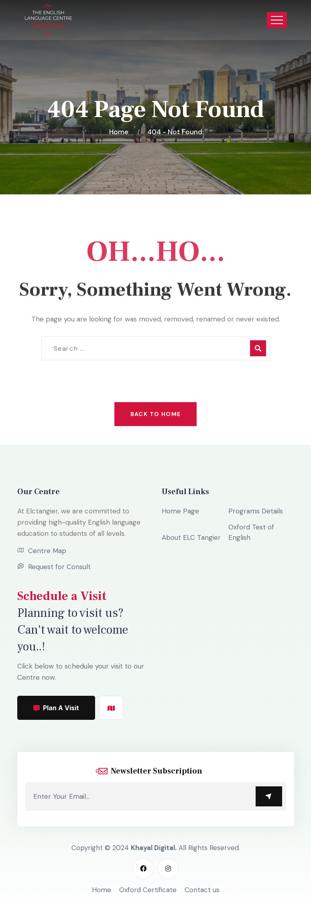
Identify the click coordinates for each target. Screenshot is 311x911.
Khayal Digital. (154, 847)
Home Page (180, 511)
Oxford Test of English (251, 532)
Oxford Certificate (148, 889)
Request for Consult (59, 566)
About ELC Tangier (191, 537)
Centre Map (47, 550)
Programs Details (255, 511)
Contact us (202, 889)
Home (120, 131)
